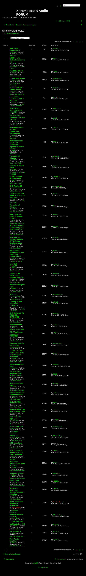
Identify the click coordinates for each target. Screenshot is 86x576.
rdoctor (14, 245)
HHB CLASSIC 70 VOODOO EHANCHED (17, 315)
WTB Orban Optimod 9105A (16, 109)
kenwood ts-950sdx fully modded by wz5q (16, 275)
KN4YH (14, 102)
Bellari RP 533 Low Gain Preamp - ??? (17, 410)
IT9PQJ (14, 258)
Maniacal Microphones (17, 329)
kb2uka (14, 52)
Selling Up (14, 435)
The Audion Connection (15, 84)
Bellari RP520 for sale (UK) (16, 516)
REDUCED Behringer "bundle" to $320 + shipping (17, 491)
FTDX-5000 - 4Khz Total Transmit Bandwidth (17, 355)
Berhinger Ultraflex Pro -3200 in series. (17, 464)
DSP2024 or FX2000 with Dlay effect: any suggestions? (17, 253)
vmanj (13, 404)
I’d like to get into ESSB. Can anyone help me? (17, 195)
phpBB (35, 563)
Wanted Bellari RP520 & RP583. (16, 375)
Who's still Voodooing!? (15, 49)
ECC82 (14, 387)
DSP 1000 (13, 419)
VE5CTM (14, 482)
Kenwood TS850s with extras (17, 344)
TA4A (13, 72)
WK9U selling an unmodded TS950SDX (16, 334)
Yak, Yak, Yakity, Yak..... (17, 212)
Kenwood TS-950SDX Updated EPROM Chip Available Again (16, 240)
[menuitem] (67, 21)
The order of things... (15, 157)
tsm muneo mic (16, 325)
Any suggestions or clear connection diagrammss (16, 130)
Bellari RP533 (15, 402)
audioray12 (15, 428)
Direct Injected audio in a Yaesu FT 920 (16, 216)
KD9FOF (14, 160)
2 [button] (76, 41)
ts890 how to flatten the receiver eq (17, 60)
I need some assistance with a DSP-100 (17, 99)
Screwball (15, 421)
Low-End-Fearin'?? (13, 265)
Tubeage (12, 459)
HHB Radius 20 (16, 186)
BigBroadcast (16, 188)
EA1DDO (14, 112)
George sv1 (15, 80)
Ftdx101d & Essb (16, 71)
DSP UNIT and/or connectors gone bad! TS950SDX (16, 228)
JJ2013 (14, 231)
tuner (13, 220)
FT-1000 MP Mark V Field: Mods (17, 88)
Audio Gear (14, 481)
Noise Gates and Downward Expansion (16, 503)
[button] (82, 41)
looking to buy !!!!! (17, 524)
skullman (14, 279)
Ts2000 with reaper (17, 78)
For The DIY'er (15, 531)
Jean (13, 135)
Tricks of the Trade (15, 163)
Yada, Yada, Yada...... (16, 76)
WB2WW (14, 526)
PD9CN (14, 358)
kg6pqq (14, 169)
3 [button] (79, 41)
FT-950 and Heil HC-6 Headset (16, 178)
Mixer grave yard (16, 426)
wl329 (16, 121)
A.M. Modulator (16, 443)
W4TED (14, 180)
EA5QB (14, 63)
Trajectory (13, 55)
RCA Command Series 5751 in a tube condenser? (16, 452)
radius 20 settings (17, 473)
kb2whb (14, 475)
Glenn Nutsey (16, 437)
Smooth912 (15, 347)
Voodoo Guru (16, 507)
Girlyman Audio (14, 271)
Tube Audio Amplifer (14, 540)
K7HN (13, 199)
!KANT (14, 267)
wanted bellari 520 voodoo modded (17, 394)
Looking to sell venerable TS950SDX (16, 304)
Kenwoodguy (16, 296)
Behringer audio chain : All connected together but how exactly (17, 145)
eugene (14, 91)
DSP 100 (13, 294)
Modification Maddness (17, 94)
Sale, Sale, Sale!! (15, 115)
